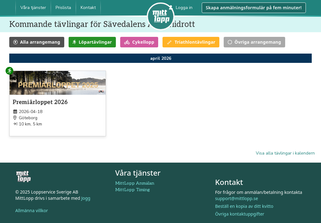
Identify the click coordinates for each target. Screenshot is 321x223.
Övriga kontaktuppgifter (239, 214)
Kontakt (88, 8)
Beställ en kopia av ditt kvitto (244, 206)
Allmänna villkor (31, 210)
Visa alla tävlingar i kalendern (285, 153)
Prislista (63, 8)
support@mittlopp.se (236, 198)
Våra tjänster (33, 8)
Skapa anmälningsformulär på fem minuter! (254, 8)
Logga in (180, 8)
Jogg (86, 198)
